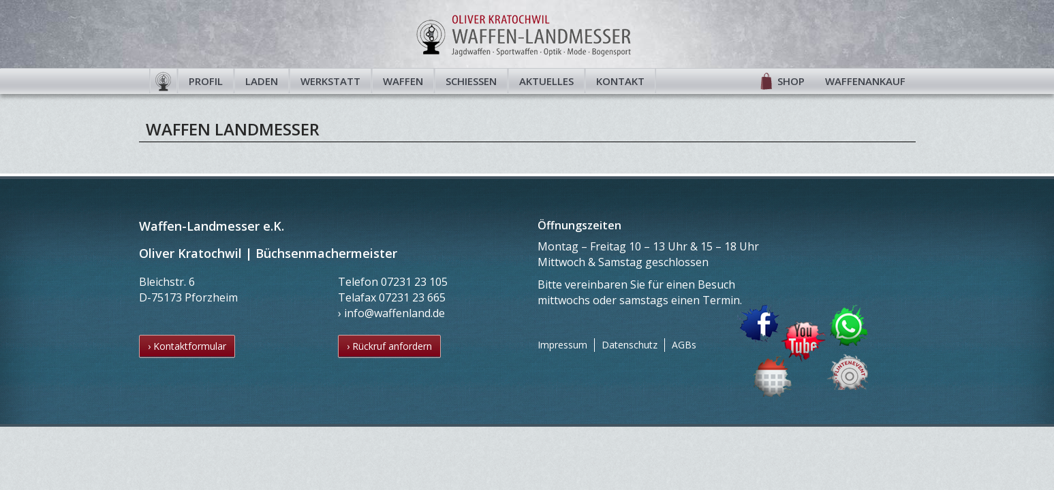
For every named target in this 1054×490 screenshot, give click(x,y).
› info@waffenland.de (391, 313)
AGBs (684, 344)
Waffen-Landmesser (527, 34)
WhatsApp (849, 325)
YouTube (803, 342)
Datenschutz (629, 344)
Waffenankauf (865, 81)
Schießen (471, 81)
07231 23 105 (414, 281)
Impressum (562, 344)
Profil (206, 81)
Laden (261, 81)
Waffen (403, 81)
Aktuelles (546, 81)
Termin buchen (773, 376)
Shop (791, 81)
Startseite (163, 81)
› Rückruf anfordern (389, 346)
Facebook (758, 323)
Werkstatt (330, 81)
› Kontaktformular (187, 346)
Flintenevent (845, 369)
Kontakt (620, 81)
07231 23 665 (412, 297)
